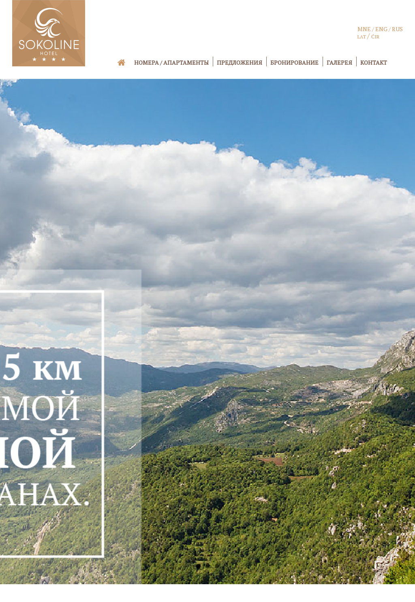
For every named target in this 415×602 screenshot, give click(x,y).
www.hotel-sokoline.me (249, 592)
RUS (397, 29)
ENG (381, 29)
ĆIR (375, 37)
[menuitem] (127, 62)
